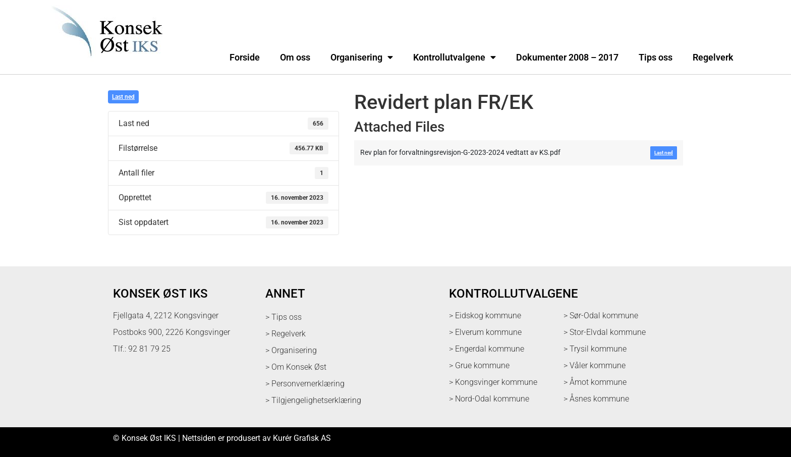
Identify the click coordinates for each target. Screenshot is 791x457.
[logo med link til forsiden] (104, 63)
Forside (245, 57)
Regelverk (713, 57)
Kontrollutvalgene (454, 57)
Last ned (123, 96)
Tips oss (655, 57)
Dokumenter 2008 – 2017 (567, 57)
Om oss (295, 57)
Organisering (361, 57)
